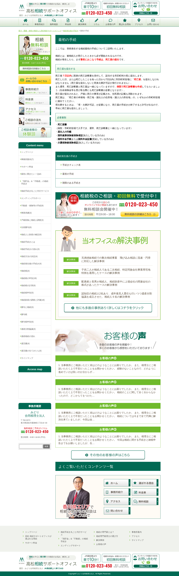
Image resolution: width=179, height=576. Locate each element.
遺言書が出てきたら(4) (31, 351)
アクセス (136, 536)
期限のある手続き (71, 183)
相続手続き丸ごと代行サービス (35, 191)
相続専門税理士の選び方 (107, 536)
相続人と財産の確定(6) (31, 234)
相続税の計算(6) (28, 285)
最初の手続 (68, 174)
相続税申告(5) (27, 293)
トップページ (27, 152)
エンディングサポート (31, 198)
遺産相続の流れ (28, 336)
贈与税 (24, 314)
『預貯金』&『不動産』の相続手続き (34, 182)
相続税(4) (25, 271)
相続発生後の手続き (67, 156)
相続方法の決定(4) (29, 256)
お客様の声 (101, 544)
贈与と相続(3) (27, 307)
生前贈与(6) (26, 227)
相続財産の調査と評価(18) (33, 300)
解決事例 (100, 540)
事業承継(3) (26, 213)
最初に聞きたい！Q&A (31, 174)
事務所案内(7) (27, 159)
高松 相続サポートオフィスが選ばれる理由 (38, 537)
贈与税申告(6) (27, 322)
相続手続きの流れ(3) (30, 249)
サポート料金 (27, 167)
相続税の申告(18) (29, 278)
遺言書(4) (25, 343)
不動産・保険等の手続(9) (32, 205)
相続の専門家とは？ (105, 532)
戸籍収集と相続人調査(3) (32, 220)
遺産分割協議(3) (28, 329)
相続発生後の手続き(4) (31, 263)
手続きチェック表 (71, 165)
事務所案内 (137, 532)
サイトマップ (27, 358)
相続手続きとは (28, 242)
